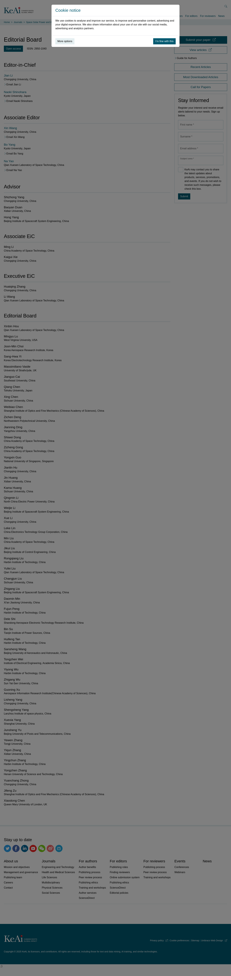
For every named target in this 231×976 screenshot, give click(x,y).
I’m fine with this (164, 41)
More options (64, 41)
